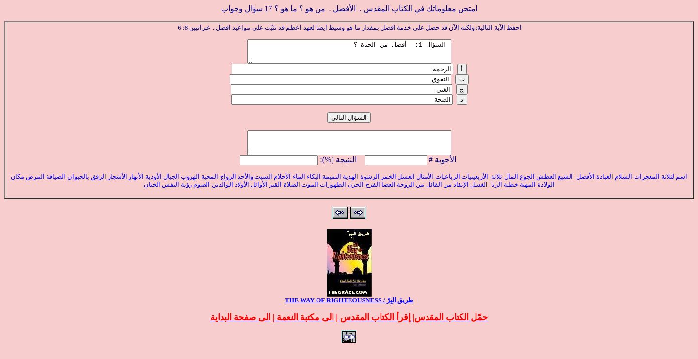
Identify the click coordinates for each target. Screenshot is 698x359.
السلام (623, 185)
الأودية (152, 185)
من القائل (439, 193)
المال (511, 185)
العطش (545, 185)
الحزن (356, 193)
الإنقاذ (461, 193)
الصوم (201, 193)
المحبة (209, 185)
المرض (35, 185)
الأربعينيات (474, 185)
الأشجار (117, 185)
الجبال (170, 185)
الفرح (372, 193)
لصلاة (291, 193)
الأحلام (282, 185)
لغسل (478, 193)
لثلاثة (668, 185)
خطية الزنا (504, 193)
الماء (299, 185)
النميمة (331, 185)
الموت (309, 193)
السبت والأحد (255, 185)
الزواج (228, 185)
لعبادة (603, 185)
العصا (388, 193)
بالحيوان (79, 185)
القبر (275, 193)
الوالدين (222, 193)
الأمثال (424, 185)
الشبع (566, 185)
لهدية (349, 185)
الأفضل (585, 185)
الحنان (152, 193)
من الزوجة (410, 193)
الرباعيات (447, 185)
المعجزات (647, 185)
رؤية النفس (177, 193)
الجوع (527, 185)
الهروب (190, 185)
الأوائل (259, 193)
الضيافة (55, 185)
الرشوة (368, 185)
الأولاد (242, 193)
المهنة (527, 193)
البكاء (314, 185)
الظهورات (333, 193)
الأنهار (135, 185)
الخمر (388, 185)
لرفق (97, 185)
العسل (406, 185)
